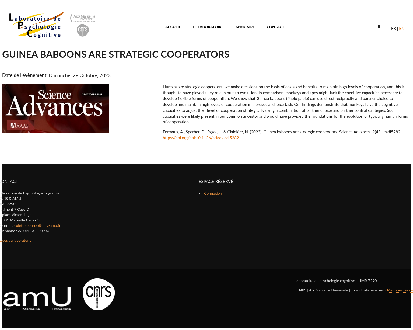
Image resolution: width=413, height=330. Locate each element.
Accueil (173, 27)
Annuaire (245, 27)
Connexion (213, 193)
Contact (276, 27)
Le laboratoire (208, 27)
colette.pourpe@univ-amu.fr (37, 225)
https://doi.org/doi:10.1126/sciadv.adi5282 (201, 137)
